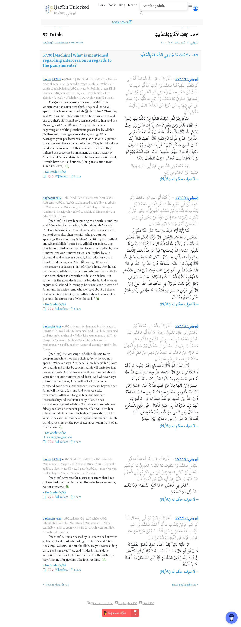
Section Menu (122, 22)
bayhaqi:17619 (52, 459)
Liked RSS (148, 603)
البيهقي (194, 43)
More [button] (131, 5)
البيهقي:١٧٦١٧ (186, 198)
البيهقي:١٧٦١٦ (186, 79)
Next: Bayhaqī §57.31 (184, 584)
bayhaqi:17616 (52, 79)
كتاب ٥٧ (180, 43)
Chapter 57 (61, 42)
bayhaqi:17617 (52, 197)
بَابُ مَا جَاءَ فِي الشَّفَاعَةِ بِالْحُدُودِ (162, 55)
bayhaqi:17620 (52, 518)
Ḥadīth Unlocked (71, 7)
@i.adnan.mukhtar (101, 603)
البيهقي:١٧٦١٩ (186, 459)
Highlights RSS (127, 603)
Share (77, 176)
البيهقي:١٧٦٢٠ (186, 518)
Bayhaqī (48, 42)
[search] (164, 6)
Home (102, 5)
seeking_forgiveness (59, 437)
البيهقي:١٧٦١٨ (186, 326)
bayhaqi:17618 (52, 326)
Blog (122, 5)
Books (112, 5)
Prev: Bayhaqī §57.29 (57, 584)
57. (53, 34)
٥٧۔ (176, 35)
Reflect (63, 176)
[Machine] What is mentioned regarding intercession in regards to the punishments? (77, 60)
